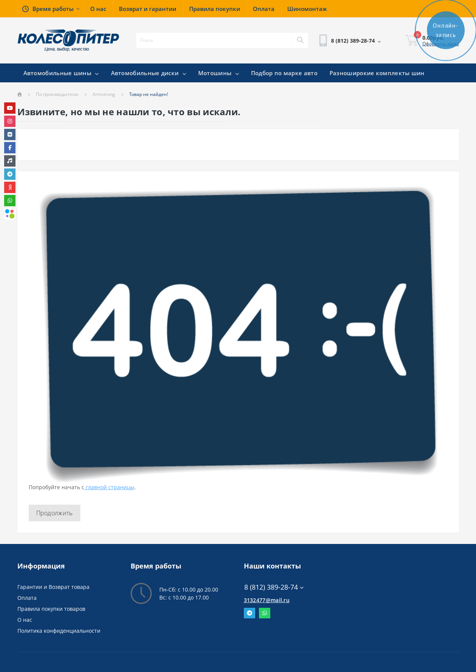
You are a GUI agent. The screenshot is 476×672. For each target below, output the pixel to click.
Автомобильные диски (148, 73)
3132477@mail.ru (267, 600)
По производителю (57, 94)
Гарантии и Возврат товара (53, 586)
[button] (50, 8)
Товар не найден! (148, 94)
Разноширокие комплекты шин (377, 73)
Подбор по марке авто (284, 73)
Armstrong (103, 94)
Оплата (27, 597)
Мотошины (218, 73)
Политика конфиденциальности (58, 630)
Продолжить (54, 513)
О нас (24, 619)
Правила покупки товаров (51, 608)
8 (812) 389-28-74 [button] (273, 587)
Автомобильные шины (61, 73)
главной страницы (109, 487)
